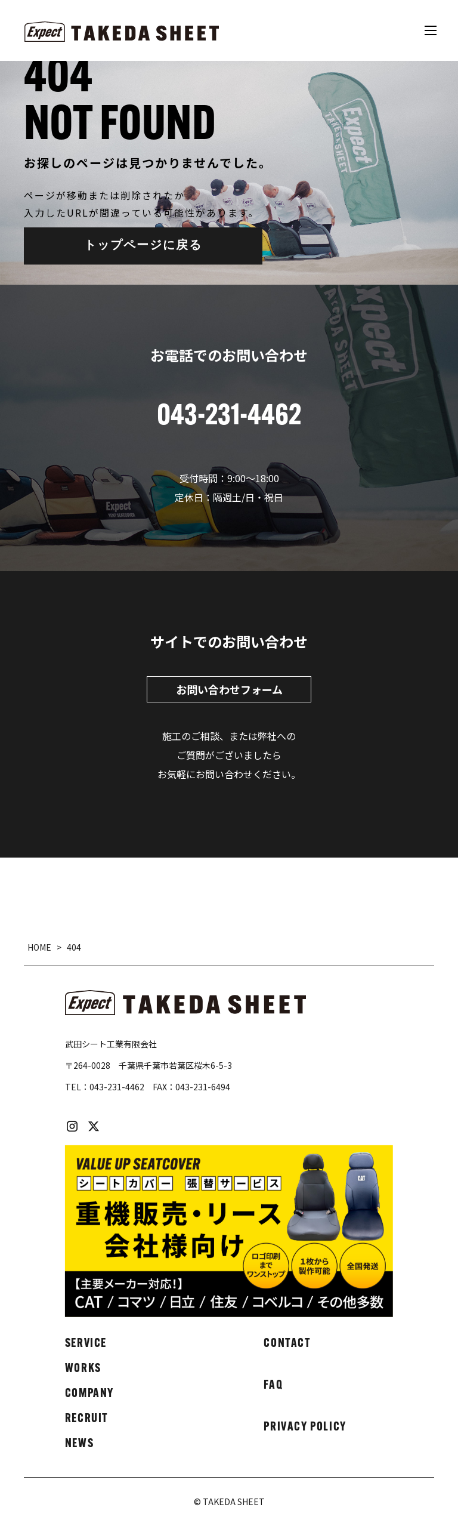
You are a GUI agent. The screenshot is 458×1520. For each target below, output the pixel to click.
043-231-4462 (116, 1087)
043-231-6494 (202, 1087)
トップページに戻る (143, 246)
